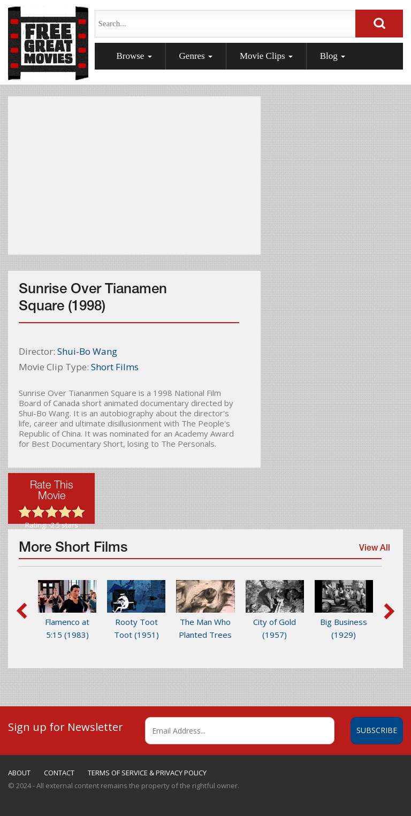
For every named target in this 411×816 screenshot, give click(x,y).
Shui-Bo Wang (87, 351)
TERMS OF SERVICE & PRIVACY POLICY (147, 772)
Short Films (115, 367)
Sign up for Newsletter (65, 727)
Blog (332, 56)
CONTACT (59, 772)
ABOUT (19, 772)
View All (373, 551)
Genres (195, 56)
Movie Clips (266, 56)
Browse (133, 56)
